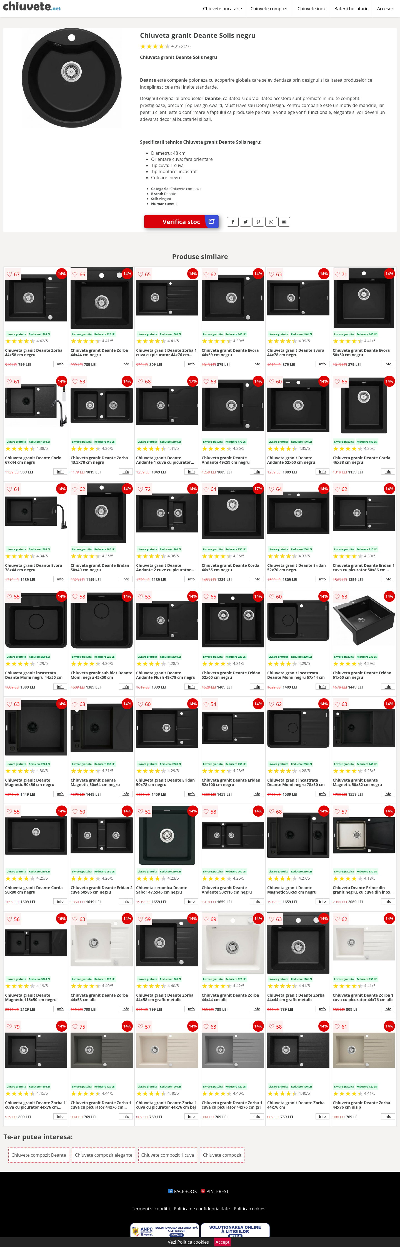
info (60, 363)
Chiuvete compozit (270, 9)
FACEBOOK (182, 1191)
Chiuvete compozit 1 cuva (167, 1155)
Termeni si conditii (151, 1209)
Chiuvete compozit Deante (38, 1155)
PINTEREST (215, 1191)
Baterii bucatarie (351, 9)
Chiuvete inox (312, 9)
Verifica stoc (191, 221)
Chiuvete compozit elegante (103, 1155)
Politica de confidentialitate (202, 1209)
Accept (222, 1242)
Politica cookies (250, 1209)
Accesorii (386, 9)
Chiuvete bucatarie (222, 9)
